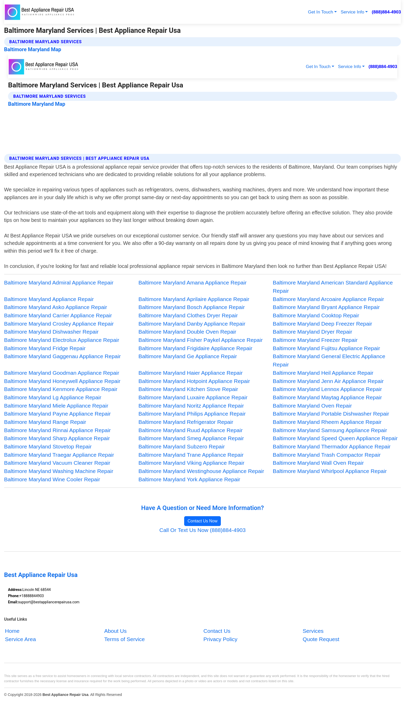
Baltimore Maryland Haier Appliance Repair (190, 373)
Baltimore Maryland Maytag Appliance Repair (327, 397)
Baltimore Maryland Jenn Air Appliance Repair (328, 381)
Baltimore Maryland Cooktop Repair (316, 315)
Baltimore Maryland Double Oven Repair (187, 332)
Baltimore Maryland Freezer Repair (315, 340)
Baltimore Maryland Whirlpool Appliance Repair (330, 471)
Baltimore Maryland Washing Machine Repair (58, 471)
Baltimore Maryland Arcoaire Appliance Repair (328, 299)
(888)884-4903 (386, 11)
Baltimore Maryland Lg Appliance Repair (53, 397)
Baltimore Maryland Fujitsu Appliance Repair (326, 348)
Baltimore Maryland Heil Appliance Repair (323, 373)
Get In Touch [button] (320, 11)
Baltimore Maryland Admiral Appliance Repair (59, 283)
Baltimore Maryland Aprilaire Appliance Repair (193, 299)
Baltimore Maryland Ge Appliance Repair (187, 356)
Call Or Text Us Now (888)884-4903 (202, 530)
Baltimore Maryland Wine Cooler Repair (52, 479)
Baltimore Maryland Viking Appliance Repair (191, 463)
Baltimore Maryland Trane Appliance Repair (191, 455)
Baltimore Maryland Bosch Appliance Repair (191, 307)
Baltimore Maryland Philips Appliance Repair (192, 414)
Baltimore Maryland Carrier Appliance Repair (58, 315)
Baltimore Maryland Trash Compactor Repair (327, 455)
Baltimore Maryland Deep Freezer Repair (322, 324)
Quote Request (321, 639)
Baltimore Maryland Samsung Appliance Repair (330, 430)
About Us (115, 631)
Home (12, 631)
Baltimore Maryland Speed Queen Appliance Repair (335, 438)
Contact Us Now (202, 521)
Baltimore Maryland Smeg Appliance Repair (191, 438)
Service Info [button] (352, 11)
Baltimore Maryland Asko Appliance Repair (55, 307)
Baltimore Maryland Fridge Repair (45, 348)
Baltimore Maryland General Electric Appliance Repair (329, 360)
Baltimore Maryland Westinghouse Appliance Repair (201, 471)
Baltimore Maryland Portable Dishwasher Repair (331, 414)
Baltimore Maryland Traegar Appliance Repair (59, 455)
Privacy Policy (220, 639)
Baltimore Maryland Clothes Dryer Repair (188, 315)
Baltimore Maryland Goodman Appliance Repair (61, 373)
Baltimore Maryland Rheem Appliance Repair (327, 422)
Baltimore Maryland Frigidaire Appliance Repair (195, 348)
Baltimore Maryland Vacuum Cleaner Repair (57, 463)
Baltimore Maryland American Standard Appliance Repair (333, 287)
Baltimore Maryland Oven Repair (312, 406)
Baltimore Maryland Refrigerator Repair (185, 422)
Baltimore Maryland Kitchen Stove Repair (188, 389)
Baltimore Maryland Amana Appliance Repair (192, 283)
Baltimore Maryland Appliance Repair (49, 299)
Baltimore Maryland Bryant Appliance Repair (326, 307)
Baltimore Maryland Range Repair (45, 422)
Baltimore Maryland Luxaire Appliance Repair (192, 397)
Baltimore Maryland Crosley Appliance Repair (59, 324)
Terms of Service (124, 639)
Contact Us (217, 631)
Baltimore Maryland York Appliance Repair (189, 479)
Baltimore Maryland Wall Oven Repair (318, 463)
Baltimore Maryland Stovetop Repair (48, 446)
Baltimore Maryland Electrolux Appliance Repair (61, 340)
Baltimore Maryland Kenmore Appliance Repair (61, 389)
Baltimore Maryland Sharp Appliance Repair (57, 438)
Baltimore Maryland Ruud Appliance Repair (190, 430)
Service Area (20, 639)
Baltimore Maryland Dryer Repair (312, 332)
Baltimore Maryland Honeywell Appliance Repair (62, 381)
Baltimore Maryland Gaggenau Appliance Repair (62, 356)
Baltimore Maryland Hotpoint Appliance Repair (194, 381)
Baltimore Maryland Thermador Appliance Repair (332, 446)
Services (313, 631)
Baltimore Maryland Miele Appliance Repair (56, 406)
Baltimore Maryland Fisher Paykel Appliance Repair (200, 340)
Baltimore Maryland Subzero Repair (181, 446)
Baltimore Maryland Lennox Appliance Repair (327, 389)
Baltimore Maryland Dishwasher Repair (51, 332)
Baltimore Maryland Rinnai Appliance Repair (57, 430)
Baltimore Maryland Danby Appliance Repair (191, 324)
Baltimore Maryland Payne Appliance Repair (57, 414)
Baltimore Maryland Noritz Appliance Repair (191, 406)
